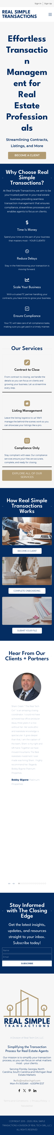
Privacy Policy (39, 1100)
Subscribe (27, 963)
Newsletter (27, 1105)
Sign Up (48, 3)
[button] (9, 883)
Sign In (38, 3)
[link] (27, 519)
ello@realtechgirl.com (27, 1080)
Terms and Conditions (16, 1100)
